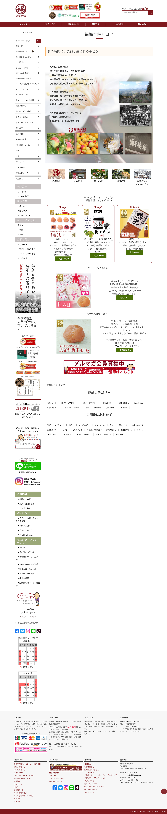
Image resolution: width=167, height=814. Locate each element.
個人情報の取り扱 (90, 789)
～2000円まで (66, 435)
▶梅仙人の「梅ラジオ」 (27, 569)
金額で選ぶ (23, 239)
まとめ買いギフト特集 (24, 122)
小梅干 (19, 235)
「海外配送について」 (64, 746)
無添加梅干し (21, 106)
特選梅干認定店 (25, 51)
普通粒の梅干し (126, 430)
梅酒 (17, 156)
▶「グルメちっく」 (25, 530)
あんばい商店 (21, 139)
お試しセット (51, 403)
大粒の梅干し (111, 430)
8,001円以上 (120, 435)
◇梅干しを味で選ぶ (54, 425)
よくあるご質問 (22, 68)
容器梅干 (19, 128)
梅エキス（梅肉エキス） (23, 778)
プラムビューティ (23, 173)
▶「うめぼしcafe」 (25, 535)
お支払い (17, 718)
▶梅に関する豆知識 (25, 552)
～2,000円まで (22, 244)
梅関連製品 (97, 408)
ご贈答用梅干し (19, 767)
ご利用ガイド (49, 24)
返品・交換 (89, 718)
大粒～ (19, 225)
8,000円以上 (21, 258)
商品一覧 (19, 46)
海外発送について (23, 94)
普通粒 (19, 230)
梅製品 (18, 151)
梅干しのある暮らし (23, 73)
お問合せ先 (124, 718)
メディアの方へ (22, 89)
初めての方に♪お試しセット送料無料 (27, 764)
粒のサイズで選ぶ (27, 220)
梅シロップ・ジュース (72, 408)
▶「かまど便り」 (24, 526)
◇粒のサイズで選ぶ (94, 430)
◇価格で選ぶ (51, 435)
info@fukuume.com (133, 721)
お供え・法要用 (22, 117)
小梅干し (140, 430)
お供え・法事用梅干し (90, 403)
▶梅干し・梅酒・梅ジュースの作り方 (28, 519)
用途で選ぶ (23, 201)
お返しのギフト (137, 425)
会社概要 (123, 760)
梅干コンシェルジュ (23, 57)
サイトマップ (89, 792)
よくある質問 (117, 24)
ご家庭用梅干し (108, 403)
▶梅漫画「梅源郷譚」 (26, 574)
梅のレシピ (23, 513)
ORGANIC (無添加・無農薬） (24, 775)
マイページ (54, 760)
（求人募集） (24, 508)
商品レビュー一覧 (55, 781)
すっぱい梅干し (23, 196)
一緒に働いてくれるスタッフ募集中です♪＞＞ (136, 782)
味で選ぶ (22, 186)
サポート (88, 760)
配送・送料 (54, 718)
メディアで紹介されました (26, 84)
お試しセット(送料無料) (25, 100)
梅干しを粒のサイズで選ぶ (23, 796)
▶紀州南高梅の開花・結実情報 (28, 584)
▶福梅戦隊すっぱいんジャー (28, 558)
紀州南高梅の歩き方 (23, 78)
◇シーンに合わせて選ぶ (104, 425)
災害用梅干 (20, 167)
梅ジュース (20, 162)
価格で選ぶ (18, 799)
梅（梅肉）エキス (23, 145)
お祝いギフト (22, 206)
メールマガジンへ (117, 346)
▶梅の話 (20, 548)
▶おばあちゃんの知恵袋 (27, 564)
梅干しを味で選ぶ (20, 793)
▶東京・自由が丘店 (25, 504)
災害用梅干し (111, 408)
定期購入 (19, 179)
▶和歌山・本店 (23, 499)
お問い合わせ (142, 24)
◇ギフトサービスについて (72, 430)
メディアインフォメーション (95, 778)
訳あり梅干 (20, 134)
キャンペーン (25, 24)
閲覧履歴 (95, 24)
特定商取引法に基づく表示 (94, 786)
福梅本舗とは (73, 24)
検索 (150, 13)
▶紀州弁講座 (22, 578)
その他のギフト (23, 215)
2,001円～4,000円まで (25, 249)
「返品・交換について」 (100, 731)
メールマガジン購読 (56, 778)
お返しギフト (22, 211)
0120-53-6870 (132, 772)
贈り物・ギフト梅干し (24, 111)
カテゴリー (18, 760)
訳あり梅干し (124, 403)
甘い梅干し (21, 192)
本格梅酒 (17, 781)
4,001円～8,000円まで (25, 254)
